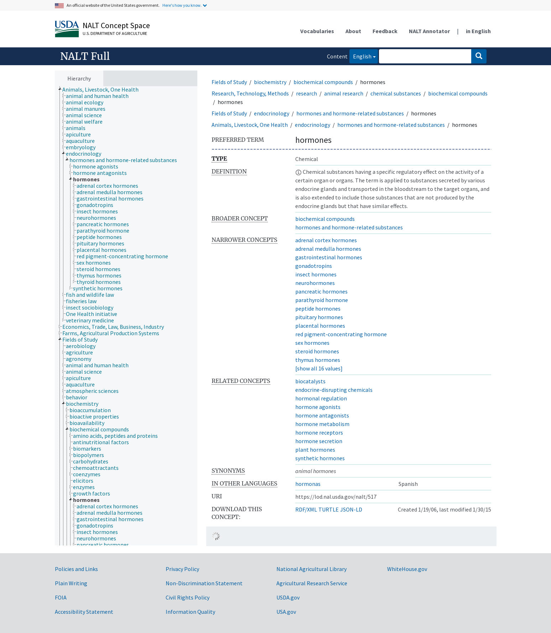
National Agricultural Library (311, 568)
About (353, 31)
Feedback (385, 31)
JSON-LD (351, 509)
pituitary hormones (319, 317)
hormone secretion (318, 441)
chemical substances (395, 93)
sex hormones (312, 342)
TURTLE (328, 509)
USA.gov (286, 611)
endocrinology (271, 113)
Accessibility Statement (84, 611)
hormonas (308, 483)
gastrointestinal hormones (328, 257)
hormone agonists (318, 406)
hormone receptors (319, 432)
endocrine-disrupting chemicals (334, 389)
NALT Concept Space (116, 25)
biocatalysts (310, 381)
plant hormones (315, 449)
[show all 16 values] (319, 368)
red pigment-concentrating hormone (341, 334)
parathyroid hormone (321, 299)
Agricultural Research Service (311, 583)
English (360, 56)
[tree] (126, 316)
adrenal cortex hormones (326, 240)
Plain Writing (71, 583)
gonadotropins (313, 265)
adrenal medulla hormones (328, 248)
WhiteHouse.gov (407, 568)
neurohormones (315, 282)
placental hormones (320, 325)
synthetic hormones (320, 458)
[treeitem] (103, 89)
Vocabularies (317, 31)
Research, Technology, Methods (250, 93)
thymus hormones (317, 359)
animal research (343, 93)
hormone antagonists (322, 415)
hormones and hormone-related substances (350, 113)
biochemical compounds (323, 81)
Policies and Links (76, 568)
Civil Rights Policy (187, 597)
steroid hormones (317, 351)
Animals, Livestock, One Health (250, 124)
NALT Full (85, 56)
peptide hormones (318, 308)
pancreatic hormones (321, 291)
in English (478, 31)
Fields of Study (229, 81)
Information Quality (190, 611)
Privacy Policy (182, 568)
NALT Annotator (429, 31)
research (306, 93)
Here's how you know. (182, 5)
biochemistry (270, 81)
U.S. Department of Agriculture (115, 33)
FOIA (61, 597)
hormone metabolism (322, 423)
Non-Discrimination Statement (204, 583)
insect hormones (316, 274)
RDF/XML (306, 509)
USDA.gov (288, 597)
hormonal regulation (321, 398)
